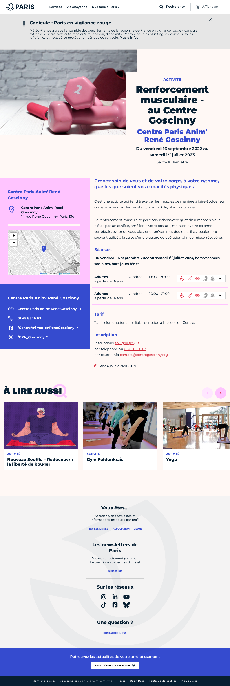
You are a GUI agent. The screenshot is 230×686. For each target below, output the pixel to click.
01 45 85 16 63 (135, 349)
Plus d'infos (128, 38)
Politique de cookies (163, 680)
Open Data (137, 680)
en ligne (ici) (125, 343)
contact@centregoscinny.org (144, 355)
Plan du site (189, 680)
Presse (121, 680)
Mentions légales (44, 680)
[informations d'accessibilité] (201, 278)
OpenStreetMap (64, 274)
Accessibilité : (86, 680)
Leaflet (43, 274)
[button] (44, 249)
